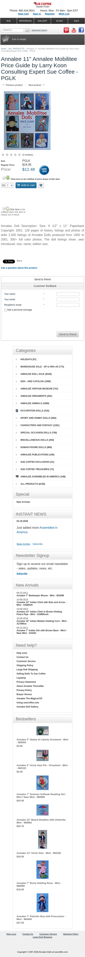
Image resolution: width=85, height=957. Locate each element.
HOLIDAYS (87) (26, 359)
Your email (9, 299)
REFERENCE (25, 21)
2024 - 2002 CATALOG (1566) (33, 381)
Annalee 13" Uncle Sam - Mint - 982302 (39, 853)
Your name (9, 294)
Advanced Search (39, 30)
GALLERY (42, 21)
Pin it (19, 261)
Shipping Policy (25, 665)
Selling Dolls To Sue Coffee (31, 673)
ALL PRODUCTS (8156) (30, 484)
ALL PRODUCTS (16, 49)
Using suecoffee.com (28, 702)
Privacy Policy (24, 690)
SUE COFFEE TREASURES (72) (35, 469)
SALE (76, 21)
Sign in (37, 13)
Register (50, 13)
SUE (8, 21)
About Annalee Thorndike (30, 686)
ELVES (59, 21)
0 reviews (28, 154)
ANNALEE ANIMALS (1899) (32, 403)
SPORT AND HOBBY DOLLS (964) (36, 418)
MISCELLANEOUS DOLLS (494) (35, 440)
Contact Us (22, 657)
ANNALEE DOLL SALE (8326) (34, 374)
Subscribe (38, 544)
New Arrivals (23, 502)
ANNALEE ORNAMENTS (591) (34, 396)
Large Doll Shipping (27, 669)
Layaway (21, 678)
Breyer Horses (24, 694)
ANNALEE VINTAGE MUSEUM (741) (37, 388)
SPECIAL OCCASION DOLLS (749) (36, 432)
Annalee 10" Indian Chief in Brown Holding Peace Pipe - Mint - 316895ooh (39, 613)
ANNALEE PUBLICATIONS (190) (35, 454)
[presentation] (42, 320)
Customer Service (26, 661)
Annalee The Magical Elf (29, 698)
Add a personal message (18, 309)
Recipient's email (12, 305)
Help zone (22, 653)
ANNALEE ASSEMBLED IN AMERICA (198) (41, 476)
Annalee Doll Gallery (27, 706)
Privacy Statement (26, 682)
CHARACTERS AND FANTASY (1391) (38, 425)
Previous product (12, 85)
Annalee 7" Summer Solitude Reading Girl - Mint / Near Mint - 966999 (42, 795)
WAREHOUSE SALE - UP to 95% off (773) (40, 366)
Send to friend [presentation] (42, 279)
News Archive (23, 544)
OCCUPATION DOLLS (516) (32, 410)
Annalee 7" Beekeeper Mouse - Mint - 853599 (40, 595)
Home (3, 49)
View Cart (23, 13)
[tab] (42, 279)
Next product (36, 85)
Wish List (64, 13)
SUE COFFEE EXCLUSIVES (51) (35, 462)
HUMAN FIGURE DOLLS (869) (34, 447)
